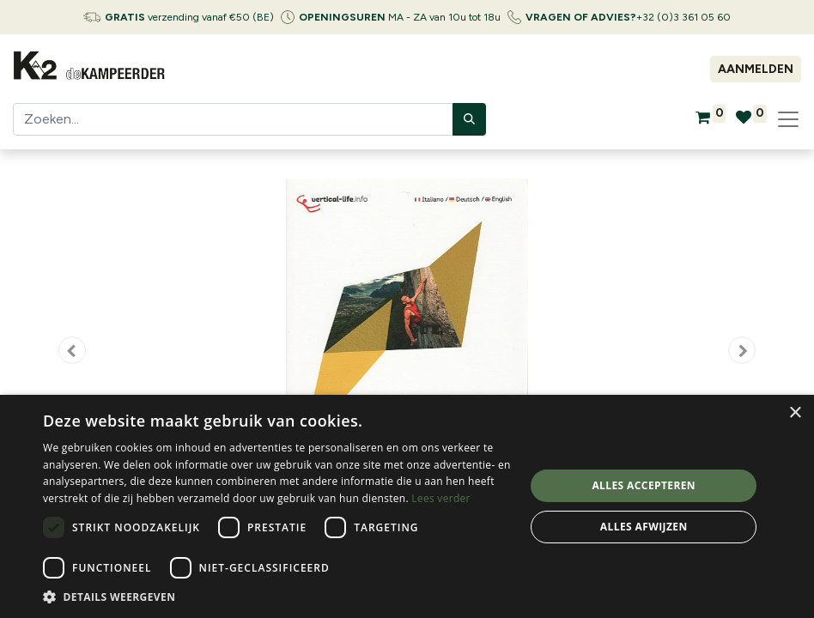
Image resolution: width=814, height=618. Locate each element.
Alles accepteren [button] (644, 485)
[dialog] (407, 506)
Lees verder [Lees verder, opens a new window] (441, 498)
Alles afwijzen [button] (644, 526)
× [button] (794, 413)
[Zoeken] (469, 119)
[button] (72, 350)
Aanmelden (755, 69)
